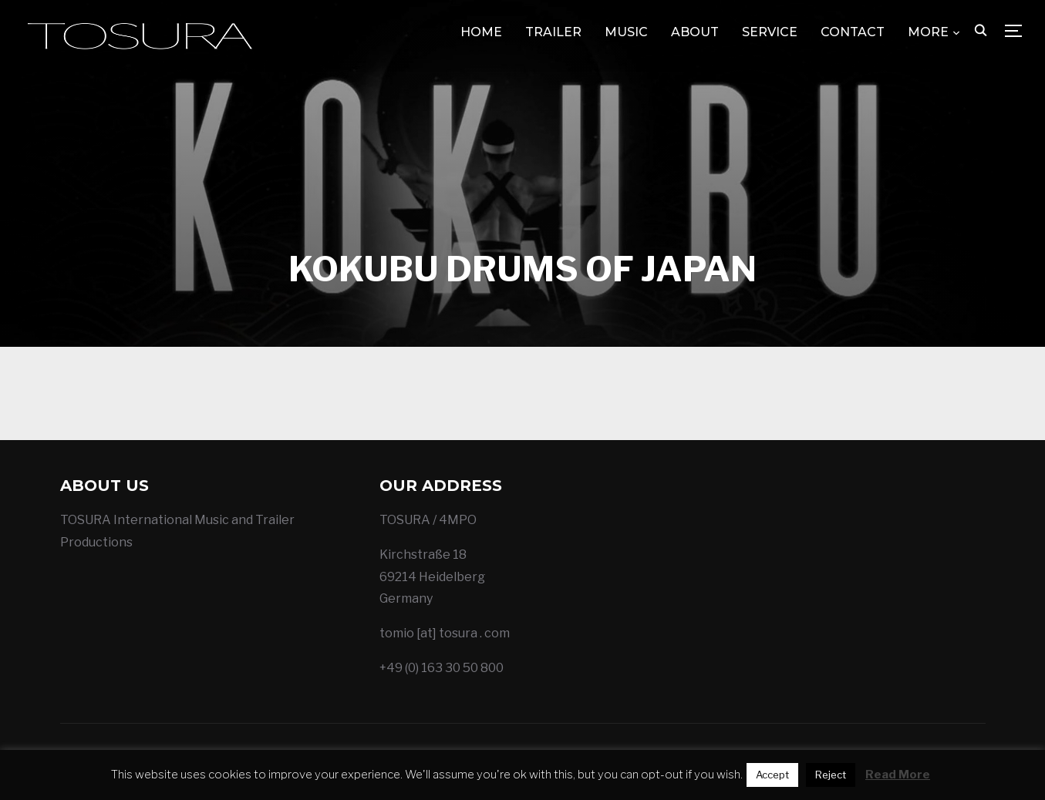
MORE (928, 32)
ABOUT (695, 32)
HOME (481, 32)
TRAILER (553, 32)
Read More (897, 775)
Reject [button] (830, 774)
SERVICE (769, 32)
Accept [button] (772, 774)
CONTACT (853, 32)
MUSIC (626, 32)
